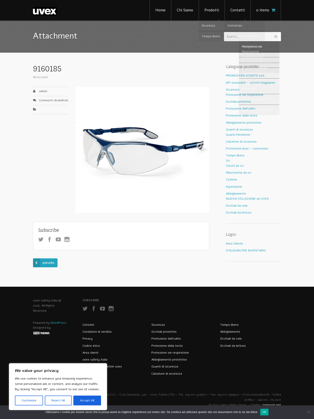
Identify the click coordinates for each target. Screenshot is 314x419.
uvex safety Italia (95, 359)
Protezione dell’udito (166, 338)
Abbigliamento (236, 193)
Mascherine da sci (238, 172)
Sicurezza (232, 89)
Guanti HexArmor (238, 135)
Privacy (88, 338)
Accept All (87, 400)
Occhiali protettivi (238, 102)
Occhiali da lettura (238, 212)
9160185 (48, 263)
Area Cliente (234, 243)
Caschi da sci (235, 166)
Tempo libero (235, 155)
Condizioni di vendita (97, 332)
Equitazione (234, 187)
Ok (264, 412)
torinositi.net (271, 405)
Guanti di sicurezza (239, 129)
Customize (29, 400)
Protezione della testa (241, 115)
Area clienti (90, 353)
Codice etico (91, 346)
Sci (228, 160)
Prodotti (212, 10)
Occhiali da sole (237, 205)
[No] (308, 412)
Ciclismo (231, 179)
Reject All (58, 400)
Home (160, 10)
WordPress (58, 323)
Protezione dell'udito (240, 108)
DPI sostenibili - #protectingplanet (250, 83)
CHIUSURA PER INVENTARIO (246, 250)
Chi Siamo (185, 10)
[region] (58, 386)
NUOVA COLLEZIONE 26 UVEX (247, 199)
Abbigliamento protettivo (243, 122)
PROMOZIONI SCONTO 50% (245, 75)
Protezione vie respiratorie (244, 95)
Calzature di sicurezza (241, 141)
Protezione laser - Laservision (247, 148)
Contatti (237, 10)
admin (43, 91)
